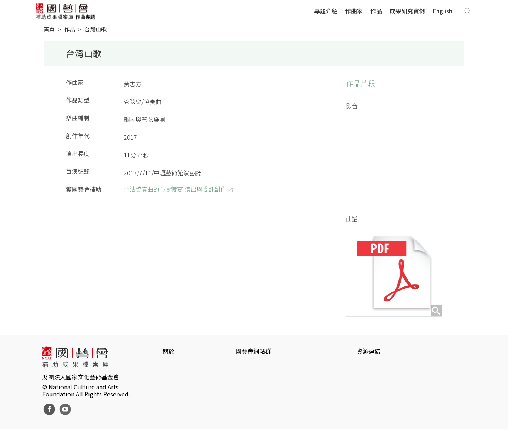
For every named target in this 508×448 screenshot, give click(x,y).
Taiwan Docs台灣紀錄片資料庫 (397, 428)
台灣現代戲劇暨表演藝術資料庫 (398, 416)
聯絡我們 (174, 393)
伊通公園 (368, 381)
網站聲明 (174, 381)
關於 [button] (168, 354)
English (442, 10)
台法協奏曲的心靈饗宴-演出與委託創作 (175, 189)
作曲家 (354, 10)
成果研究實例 (407, 10)
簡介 (168, 369)
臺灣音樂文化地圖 (380, 405)
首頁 (49, 29)
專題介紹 (326, 10)
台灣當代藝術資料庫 (383, 369)
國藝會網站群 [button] (253, 354)
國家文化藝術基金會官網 (268, 369)
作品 (376, 10)
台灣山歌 (95, 29)
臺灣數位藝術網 (377, 393)
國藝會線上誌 (253, 381)
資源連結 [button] (368, 354)
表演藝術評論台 (256, 393)
